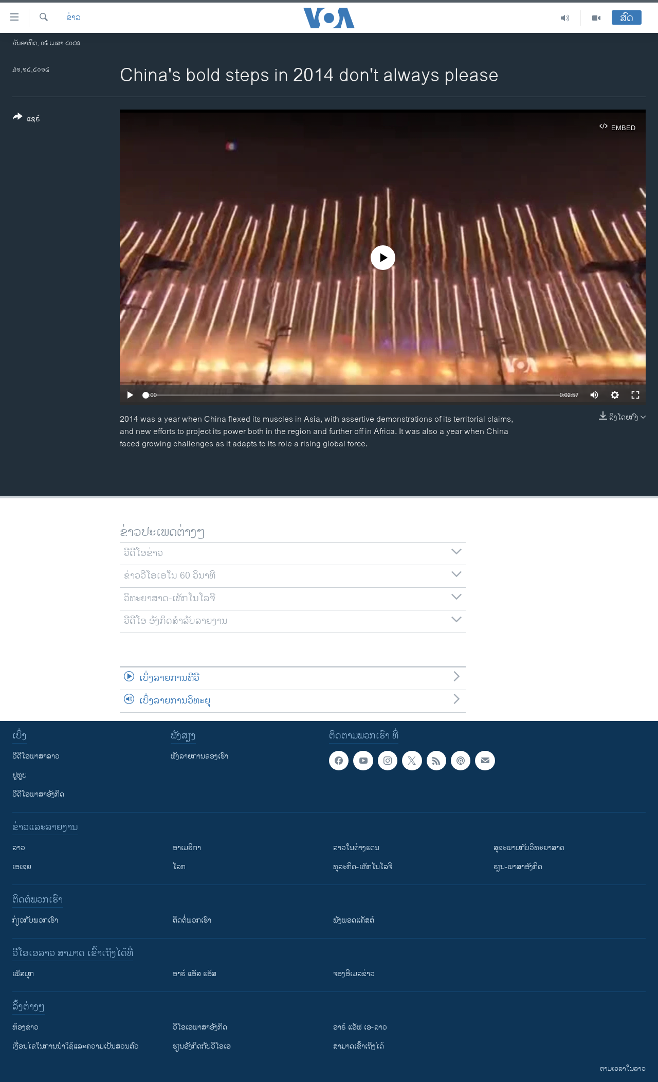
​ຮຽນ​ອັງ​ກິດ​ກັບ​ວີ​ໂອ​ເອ (202, 1046)
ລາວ (18, 847)
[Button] (26, 120)
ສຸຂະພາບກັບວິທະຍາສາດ (529, 847)
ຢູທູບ (19, 775)
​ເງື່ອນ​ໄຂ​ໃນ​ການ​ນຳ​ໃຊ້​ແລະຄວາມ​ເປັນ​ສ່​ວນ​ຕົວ (75, 1046)
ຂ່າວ (73, 18)
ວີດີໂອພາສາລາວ (36, 756)
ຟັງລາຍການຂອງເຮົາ (199, 756)
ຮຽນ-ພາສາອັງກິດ (518, 866)
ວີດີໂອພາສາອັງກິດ (38, 794)
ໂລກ (179, 866)
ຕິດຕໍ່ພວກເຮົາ (192, 920)
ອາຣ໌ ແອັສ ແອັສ (194, 973)
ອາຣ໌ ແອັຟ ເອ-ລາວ (360, 1027)
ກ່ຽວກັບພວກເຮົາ (35, 920)
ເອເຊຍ (21, 866)
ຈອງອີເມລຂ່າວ (354, 973)
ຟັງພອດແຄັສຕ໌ (353, 920)
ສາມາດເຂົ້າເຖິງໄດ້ (358, 1046)
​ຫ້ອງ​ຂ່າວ (25, 1027)
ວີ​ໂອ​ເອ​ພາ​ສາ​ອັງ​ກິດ (200, 1027)
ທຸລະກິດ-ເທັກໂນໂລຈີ (362, 866)
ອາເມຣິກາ (187, 847)
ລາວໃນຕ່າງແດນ (356, 847)
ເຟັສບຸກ (23, 973)
